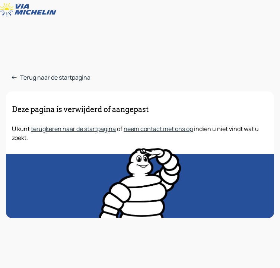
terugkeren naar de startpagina (73, 129)
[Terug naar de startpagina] (30, 9)
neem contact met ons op (158, 129)
